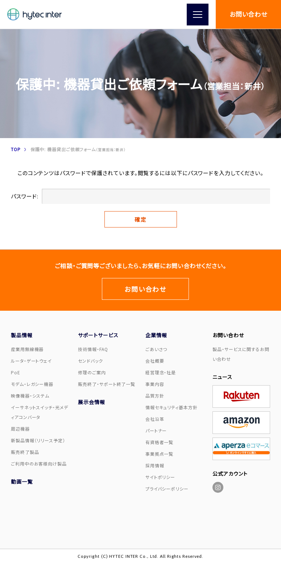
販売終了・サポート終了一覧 (106, 384)
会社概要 (154, 361)
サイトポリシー (160, 477)
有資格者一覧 (159, 442)
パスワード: (140, 196)
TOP (16, 149)
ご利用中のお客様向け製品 (39, 463)
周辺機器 (20, 429)
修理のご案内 (92, 372)
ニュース (222, 376)
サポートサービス (98, 335)
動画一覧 (22, 481)
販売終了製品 (25, 452)
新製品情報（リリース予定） (38, 440)
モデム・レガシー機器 (32, 384)
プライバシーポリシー (167, 489)
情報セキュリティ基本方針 (171, 407)
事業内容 (154, 384)
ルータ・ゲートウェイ (31, 361)
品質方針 (154, 395)
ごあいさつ (156, 349)
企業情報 (156, 335)
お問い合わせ (248, 14)
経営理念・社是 (160, 372)
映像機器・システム (30, 395)
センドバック (90, 361)
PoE (15, 372)
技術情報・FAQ (93, 349)
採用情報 (154, 465)
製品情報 (22, 335)
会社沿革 (154, 419)
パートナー (156, 430)
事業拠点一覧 (159, 454)
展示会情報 (91, 402)
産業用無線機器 (27, 349)
